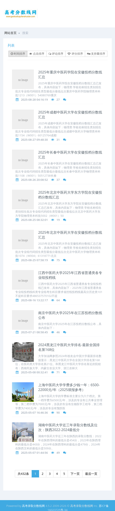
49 (58, 453)
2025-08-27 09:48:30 (34, 140)
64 (58, 300)
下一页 (75, 474)
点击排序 (36, 54)
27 (58, 100)
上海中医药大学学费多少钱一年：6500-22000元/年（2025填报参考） (69, 387)
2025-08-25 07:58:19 (34, 260)
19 (58, 220)
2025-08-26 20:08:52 (34, 180)
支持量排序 (96, 54)
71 (58, 372)
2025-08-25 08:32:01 (34, 220)
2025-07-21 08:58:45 (34, 332)
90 (58, 413)
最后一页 (91, 474)
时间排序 (18, 54)
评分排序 (75, 54)
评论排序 (55, 54)
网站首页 (10, 33)
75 (58, 260)
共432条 (23, 474)
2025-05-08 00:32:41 (34, 372)
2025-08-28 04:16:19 (34, 100)
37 (58, 180)
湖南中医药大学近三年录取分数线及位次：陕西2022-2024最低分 (68, 427)
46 (58, 332)
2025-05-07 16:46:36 (34, 413)
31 (58, 140)
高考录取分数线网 (33, 506)
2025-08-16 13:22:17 (34, 300)
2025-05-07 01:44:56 (34, 453)
